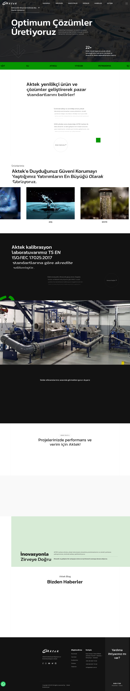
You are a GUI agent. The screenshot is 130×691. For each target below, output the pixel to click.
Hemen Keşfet (111, 273)
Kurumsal (46, 3)
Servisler (59, 3)
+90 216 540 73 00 (91, 661)
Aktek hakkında (60, 138)
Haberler (98, 3)
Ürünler (86, 3)
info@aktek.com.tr (91, 667)
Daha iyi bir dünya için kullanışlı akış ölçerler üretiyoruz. (25, 9)
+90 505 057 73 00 (91, 664)
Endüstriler (72, 3)
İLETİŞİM (110, 3)
